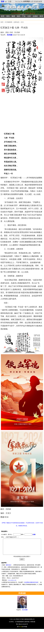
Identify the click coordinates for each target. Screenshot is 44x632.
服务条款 (8, 568)
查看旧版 (32, 624)
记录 (29, 16)
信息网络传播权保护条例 (31, 585)
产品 (23, 16)
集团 (13, 16)
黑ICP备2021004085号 (22, 627)
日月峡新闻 (8, 22)
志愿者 (35, 16)
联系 (41, 16)
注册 (9, 1)
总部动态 (16, 22)
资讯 (8, 16)
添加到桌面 (38, 1)
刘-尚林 (9, 35)
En (16, 1)
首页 (2, 16)
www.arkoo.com (12, 583)
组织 (18, 16)
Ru (22, 1)
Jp (19, 1)
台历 (31, 1)
